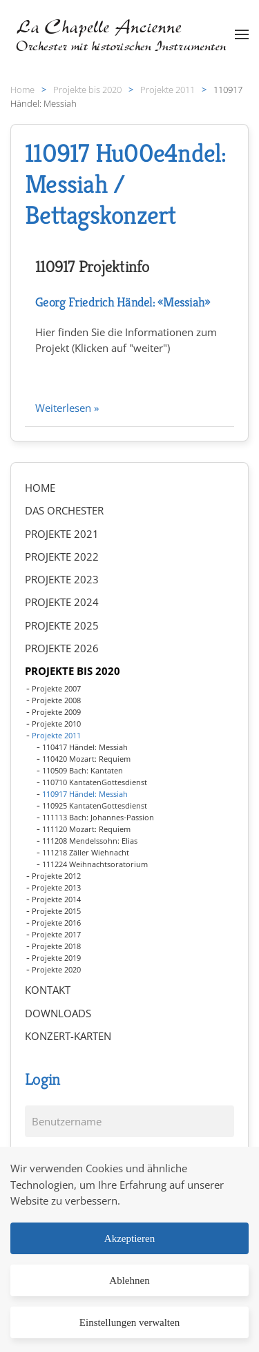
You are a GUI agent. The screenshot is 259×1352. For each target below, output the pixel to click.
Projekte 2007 (56, 688)
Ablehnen (129, 1280)
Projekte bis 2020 (72, 671)
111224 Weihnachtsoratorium (95, 864)
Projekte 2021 (62, 534)
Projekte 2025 (62, 625)
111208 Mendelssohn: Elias (89, 840)
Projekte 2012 (56, 876)
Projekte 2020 (56, 969)
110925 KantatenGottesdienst (94, 805)
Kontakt (47, 990)
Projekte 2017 (56, 934)
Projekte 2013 (56, 887)
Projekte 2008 (56, 700)
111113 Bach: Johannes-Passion (98, 817)
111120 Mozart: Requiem (86, 829)
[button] (242, 34)
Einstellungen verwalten (129, 1322)
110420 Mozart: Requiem (86, 758)
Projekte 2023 (62, 579)
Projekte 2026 (62, 648)
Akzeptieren (129, 1238)
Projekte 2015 (56, 911)
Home (40, 488)
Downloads (58, 1013)
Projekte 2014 (56, 899)
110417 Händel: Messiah (85, 747)
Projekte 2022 (62, 556)
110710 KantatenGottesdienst (94, 782)
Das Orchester (64, 510)
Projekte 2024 (62, 602)
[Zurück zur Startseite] (122, 34)
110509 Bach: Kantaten (82, 770)
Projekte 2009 (56, 712)
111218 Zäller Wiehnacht (85, 852)
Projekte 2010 (56, 723)
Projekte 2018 (56, 946)
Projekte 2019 (56, 958)
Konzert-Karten (68, 1036)
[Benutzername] (129, 1121)
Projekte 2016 (56, 922)
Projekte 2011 (56, 735)
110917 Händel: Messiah (85, 794)
